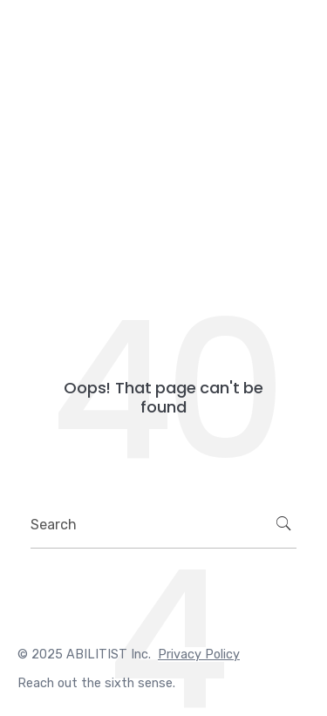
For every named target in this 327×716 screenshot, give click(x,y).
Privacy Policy (199, 654)
